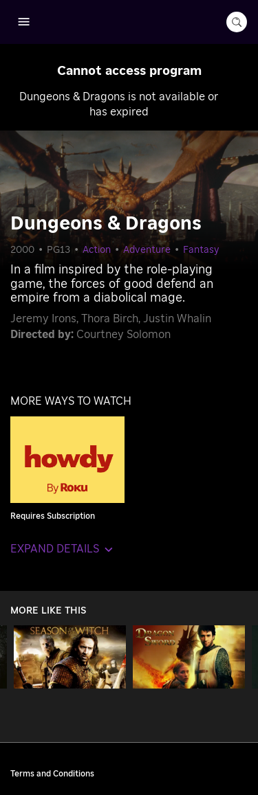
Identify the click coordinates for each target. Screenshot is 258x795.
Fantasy (201, 250)
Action (97, 250)
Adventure (147, 250)
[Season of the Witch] (70, 656)
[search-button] (236, 22)
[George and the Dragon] (189, 656)
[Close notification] (233, 69)
